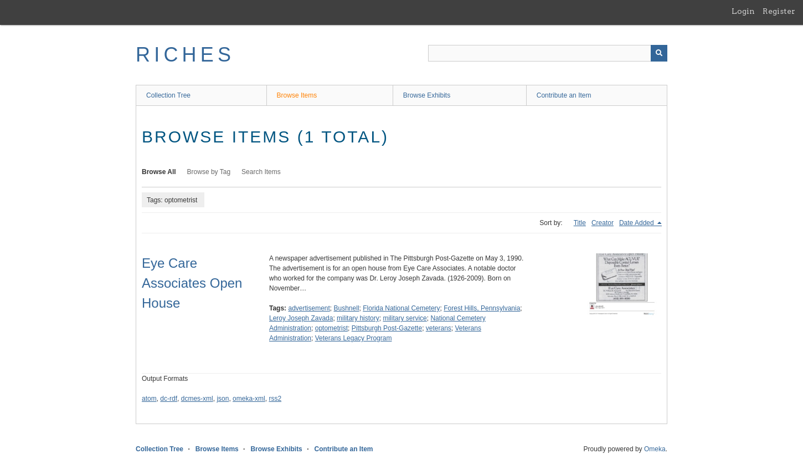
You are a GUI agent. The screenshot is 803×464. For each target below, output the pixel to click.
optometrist (331, 328)
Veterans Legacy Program (353, 338)
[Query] (547, 53)
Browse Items (297, 95)
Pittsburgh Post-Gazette (387, 328)
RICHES (185, 54)
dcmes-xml (197, 398)
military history (358, 318)
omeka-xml (249, 398)
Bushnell (346, 308)
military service (404, 318)
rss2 (275, 398)
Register (779, 11)
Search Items (261, 172)
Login (743, 11)
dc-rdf (168, 398)
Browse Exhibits (426, 95)
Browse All (159, 172)
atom (149, 398)
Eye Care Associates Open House (192, 283)
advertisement (309, 308)
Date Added (637, 223)
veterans (438, 328)
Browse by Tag (209, 172)
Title (580, 223)
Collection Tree (168, 95)
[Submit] (659, 53)
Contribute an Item (564, 95)
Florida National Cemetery (401, 308)
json (223, 398)
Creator (602, 223)
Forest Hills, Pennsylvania (482, 308)
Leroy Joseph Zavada (301, 318)
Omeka (655, 449)
